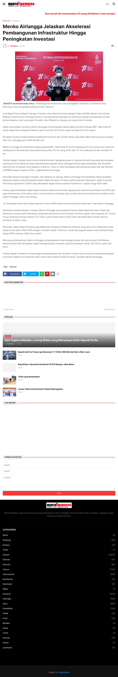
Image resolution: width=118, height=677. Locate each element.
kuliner (59, 642)
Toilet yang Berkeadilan (29, 376)
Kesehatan (59, 584)
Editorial (59, 559)
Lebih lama (109, 309)
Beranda (6, 21)
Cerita (59, 549)
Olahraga (59, 598)
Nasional (16, 21)
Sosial (59, 628)
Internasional (59, 574)
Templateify (63, 672)
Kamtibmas (59, 579)
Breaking (59, 540)
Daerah (59, 554)
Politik (59, 613)
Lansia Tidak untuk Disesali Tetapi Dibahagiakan (40, 389)
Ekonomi (59, 564)
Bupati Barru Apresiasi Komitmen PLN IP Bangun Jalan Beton (46, 364)
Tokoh (59, 633)
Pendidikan (59, 608)
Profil (59, 618)
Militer (59, 589)
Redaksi (59, 623)
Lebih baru (9, 309)
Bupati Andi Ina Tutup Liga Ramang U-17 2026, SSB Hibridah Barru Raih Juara (54, 352)
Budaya (59, 545)
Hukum (59, 569)
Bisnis (59, 535)
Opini (59, 603)
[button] (4, 4)
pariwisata (59, 647)
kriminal (59, 637)
